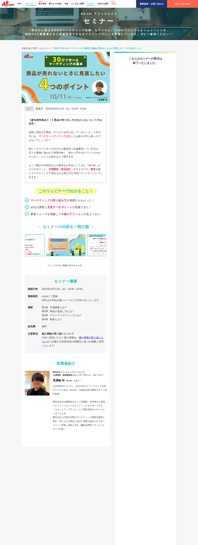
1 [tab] (62, 259)
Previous (22, 247)
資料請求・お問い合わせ (152, 4)
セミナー (90, 3)
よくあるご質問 (77, 4)
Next (109, 247)
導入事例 (42, 4)
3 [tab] (69, 259)
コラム (114, 4)
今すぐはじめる (182, 4)
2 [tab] (65, 259)
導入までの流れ (55, 4)
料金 (66, 4)
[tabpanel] (66, 245)
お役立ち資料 (102, 4)
